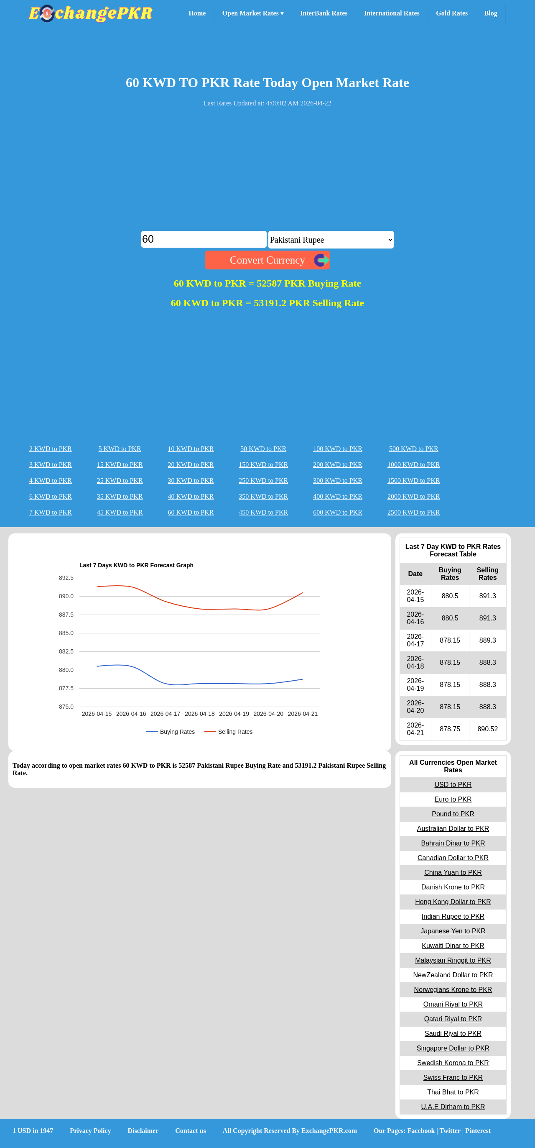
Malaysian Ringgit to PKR (453, 960)
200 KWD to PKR (337, 464)
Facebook (421, 1130)
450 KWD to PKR (263, 512)
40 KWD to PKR (191, 496)
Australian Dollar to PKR (453, 828)
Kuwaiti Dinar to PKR (453, 945)
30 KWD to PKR (191, 480)
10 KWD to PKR (191, 448)
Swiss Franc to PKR (453, 1077)
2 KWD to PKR (50, 448)
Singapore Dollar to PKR (453, 1048)
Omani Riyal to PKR (453, 1004)
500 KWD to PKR (413, 448)
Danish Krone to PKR (453, 887)
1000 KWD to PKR (413, 464)
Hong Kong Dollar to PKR (453, 901)
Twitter (450, 1130)
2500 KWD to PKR (413, 512)
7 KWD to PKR (50, 512)
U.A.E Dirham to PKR (453, 1106)
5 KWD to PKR (120, 448)
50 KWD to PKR (263, 448)
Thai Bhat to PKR (453, 1092)
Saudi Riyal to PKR (453, 1033)
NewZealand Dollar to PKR (453, 975)
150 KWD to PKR (263, 464)
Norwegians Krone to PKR (453, 989)
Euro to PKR (453, 799)
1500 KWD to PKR (413, 480)
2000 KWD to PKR (413, 496)
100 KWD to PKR (337, 448)
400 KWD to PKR (337, 496)
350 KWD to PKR (263, 496)
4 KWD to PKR (50, 480)
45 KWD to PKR (120, 512)
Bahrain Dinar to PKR (453, 843)
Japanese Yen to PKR (453, 931)
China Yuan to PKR (453, 872)
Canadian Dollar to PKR (453, 857)
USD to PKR (453, 784)
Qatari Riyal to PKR (453, 1018)
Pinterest (478, 1130)
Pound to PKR (453, 813)
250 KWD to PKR (263, 480)
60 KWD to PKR (191, 512)
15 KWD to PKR (120, 464)
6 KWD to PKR (50, 496)
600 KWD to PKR (337, 512)
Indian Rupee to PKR (453, 916)
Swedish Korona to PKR (453, 1062)
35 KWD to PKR (120, 496)
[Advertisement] (267, 172)
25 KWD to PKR (120, 480)
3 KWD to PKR (50, 464)
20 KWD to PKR (191, 464)
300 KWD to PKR (337, 480)
